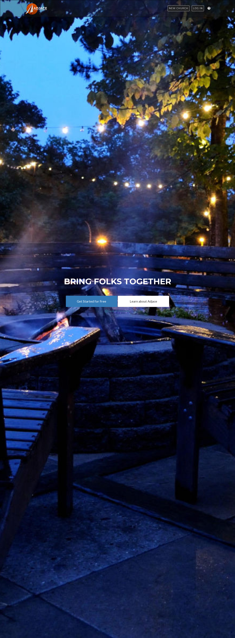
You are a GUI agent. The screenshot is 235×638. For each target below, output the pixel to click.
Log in (198, 8)
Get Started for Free (91, 301)
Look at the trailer (117, 311)
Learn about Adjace (143, 301)
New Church (178, 8)
